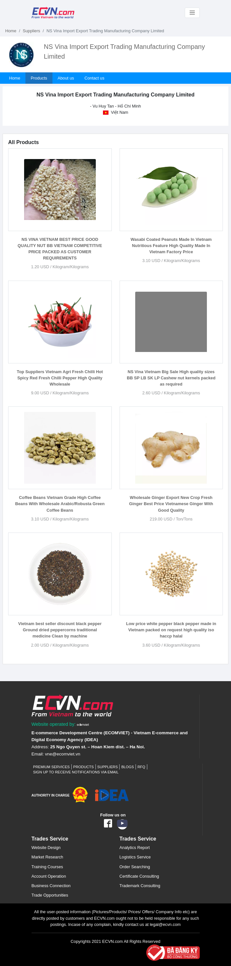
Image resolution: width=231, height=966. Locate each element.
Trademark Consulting (140, 885)
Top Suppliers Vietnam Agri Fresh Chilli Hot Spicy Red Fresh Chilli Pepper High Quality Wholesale (60, 378)
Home (10, 30)
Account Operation (49, 876)
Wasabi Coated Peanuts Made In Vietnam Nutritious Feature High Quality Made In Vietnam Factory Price (171, 245)
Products (39, 78)
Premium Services (51, 767)
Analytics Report (135, 847)
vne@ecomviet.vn (62, 754)
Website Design (46, 847)
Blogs (127, 767)
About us (66, 78)
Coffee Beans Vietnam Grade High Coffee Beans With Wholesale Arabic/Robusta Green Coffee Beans (60, 503)
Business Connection (51, 885)
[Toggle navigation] (192, 12)
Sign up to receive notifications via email (76, 772)
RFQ (141, 767)
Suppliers (31, 30)
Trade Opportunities (50, 895)
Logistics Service (135, 857)
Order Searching (135, 866)
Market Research (47, 857)
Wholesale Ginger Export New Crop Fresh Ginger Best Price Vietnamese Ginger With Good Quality (171, 503)
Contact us (94, 78)
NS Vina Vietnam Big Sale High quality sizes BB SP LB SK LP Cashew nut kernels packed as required (171, 378)
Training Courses (47, 866)
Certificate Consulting (139, 876)
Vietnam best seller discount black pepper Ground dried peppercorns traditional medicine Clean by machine (60, 629)
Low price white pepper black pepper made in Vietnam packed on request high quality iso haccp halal (171, 629)
